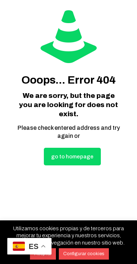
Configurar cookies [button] (83, 253)
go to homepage (72, 157)
